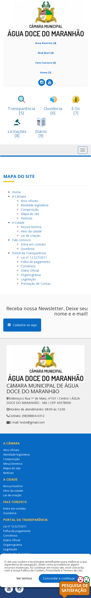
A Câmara (19, 196)
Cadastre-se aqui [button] (22, 325)
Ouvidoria (27, 249)
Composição (30, 209)
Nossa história (31, 227)
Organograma (31, 275)
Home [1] (45, 72)
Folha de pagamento (35, 262)
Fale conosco (21, 240)
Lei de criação (30, 236)
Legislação (28, 279)
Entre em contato (33, 244)
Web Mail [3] (45, 52)
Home (16, 192)
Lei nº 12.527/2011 (34, 257)
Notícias (26, 218)
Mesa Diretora (12, 464)
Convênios (28, 266)
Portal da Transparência (29, 253)
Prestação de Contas (36, 283)
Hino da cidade (31, 231)
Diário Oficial (30, 270)
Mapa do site (30, 214)
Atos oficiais (29, 201)
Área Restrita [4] (45, 43)
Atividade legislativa (34, 205)
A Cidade (18, 222)
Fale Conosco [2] (45, 62)
